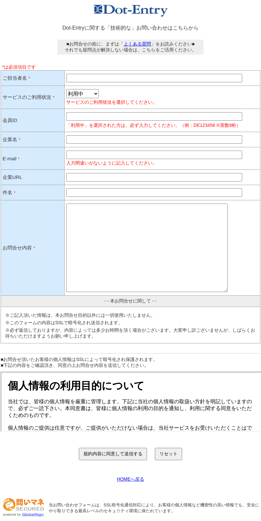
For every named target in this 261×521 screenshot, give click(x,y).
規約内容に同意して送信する (113, 453)
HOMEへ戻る (130, 479)
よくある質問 (137, 44)
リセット (168, 453)
